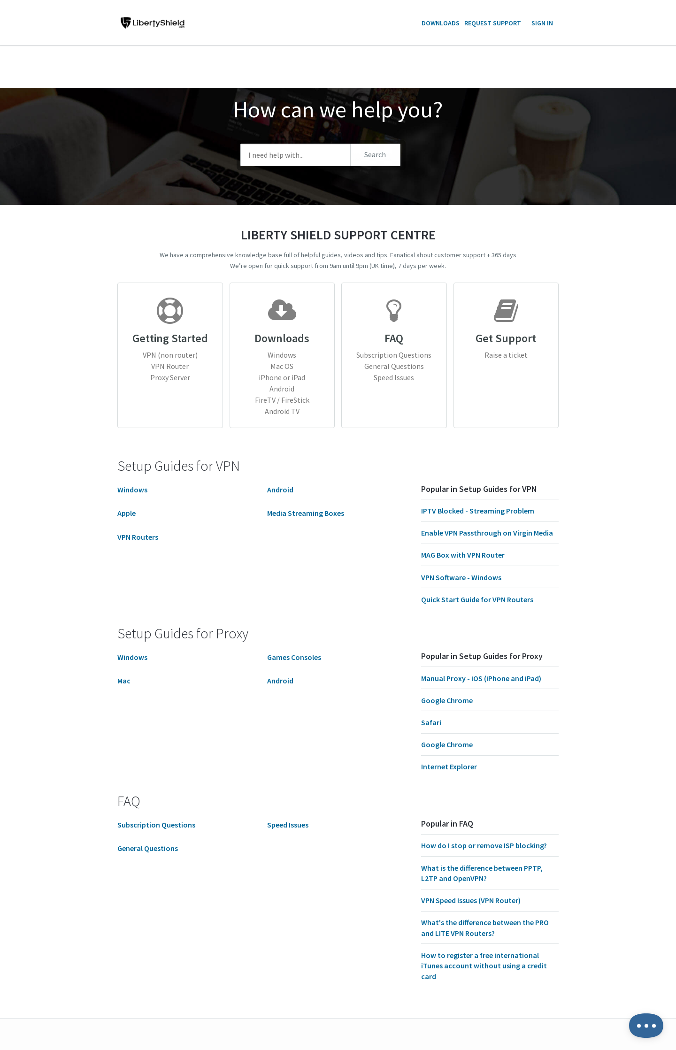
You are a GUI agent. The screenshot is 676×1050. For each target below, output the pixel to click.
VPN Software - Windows (461, 577)
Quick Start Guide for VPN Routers (477, 599)
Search (375, 154)
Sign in (542, 23)
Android (281, 388)
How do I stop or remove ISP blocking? (484, 845)
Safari (431, 722)
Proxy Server (170, 377)
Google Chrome (447, 700)
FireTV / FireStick (282, 400)
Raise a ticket (506, 355)
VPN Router (170, 366)
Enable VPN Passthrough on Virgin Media (487, 532)
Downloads (441, 23)
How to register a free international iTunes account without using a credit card (484, 965)
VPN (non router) (170, 355)
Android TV (282, 411)
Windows (282, 355)
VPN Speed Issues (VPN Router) (471, 900)
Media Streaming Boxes (305, 513)
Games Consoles (294, 657)
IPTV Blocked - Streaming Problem (477, 510)
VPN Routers (137, 537)
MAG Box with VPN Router (463, 554)
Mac (124, 680)
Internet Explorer (449, 766)
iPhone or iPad (282, 377)
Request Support (492, 23)
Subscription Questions (393, 355)
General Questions (394, 366)
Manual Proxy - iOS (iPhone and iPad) (481, 678)
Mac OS (281, 366)
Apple (126, 513)
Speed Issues (394, 377)
